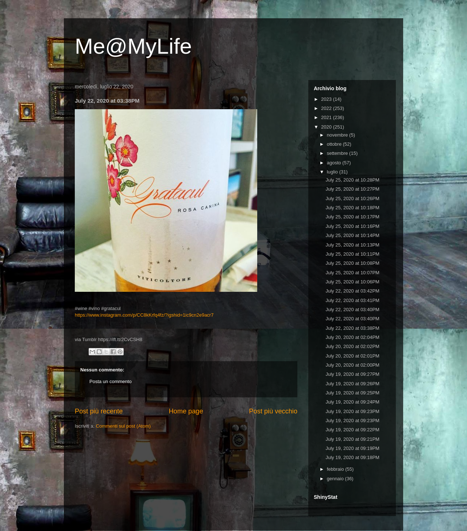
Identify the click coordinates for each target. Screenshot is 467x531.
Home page (186, 411)
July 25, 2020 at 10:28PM (352, 180)
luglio (333, 172)
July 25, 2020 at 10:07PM (352, 272)
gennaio (336, 478)
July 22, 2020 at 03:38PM (352, 328)
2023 (327, 99)
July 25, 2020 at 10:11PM (352, 254)
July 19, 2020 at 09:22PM (352, 429)
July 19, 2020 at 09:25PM (352, 393)
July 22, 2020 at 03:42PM (352, 291)
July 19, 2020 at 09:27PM (352, 374)
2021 (327, 117)
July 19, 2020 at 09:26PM (352, 383)
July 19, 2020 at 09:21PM (352, 439)
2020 (327, 127)
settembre (338, 153)
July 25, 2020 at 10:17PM (352, 216)
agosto (335, 162)
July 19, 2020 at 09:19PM (352, 448)
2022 (327, 108)
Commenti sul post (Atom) (123, 426)
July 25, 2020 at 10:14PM (352, 235)
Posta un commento (110, 381)
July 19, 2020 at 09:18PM (352, 457)
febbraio (336, 469)
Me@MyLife (133, 46)
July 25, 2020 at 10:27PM (352, 189)
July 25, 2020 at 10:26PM (352, 198)
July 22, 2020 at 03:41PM (352, 300)
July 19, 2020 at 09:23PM (352, 411)
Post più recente (99, 411)
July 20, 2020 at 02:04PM (352, 337)
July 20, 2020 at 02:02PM (352, 346)
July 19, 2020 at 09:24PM (352, 402)
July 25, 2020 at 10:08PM (352, 263)
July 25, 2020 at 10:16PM (352, 226)
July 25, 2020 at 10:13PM (352, 245)
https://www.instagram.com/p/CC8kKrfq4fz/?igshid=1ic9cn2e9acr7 (144, 315)
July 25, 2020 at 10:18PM (352, 207)
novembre (338, 135)
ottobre (335, 144)
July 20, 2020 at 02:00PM (352, 365)
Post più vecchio (273, 411)
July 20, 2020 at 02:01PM (352, 356)
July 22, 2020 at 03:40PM (352, 309)
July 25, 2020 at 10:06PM (352, 281)
